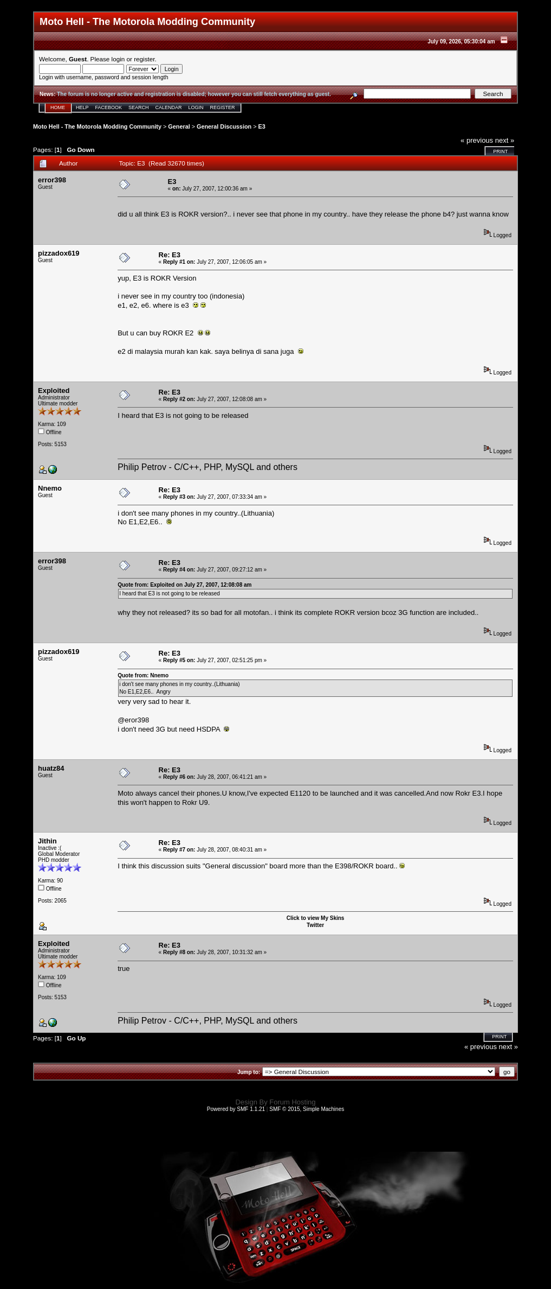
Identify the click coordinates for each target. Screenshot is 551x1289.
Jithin (47, 841)
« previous (477, 140)
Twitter (315, 925)
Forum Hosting (292, 1102)
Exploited (54, 390)
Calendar (168, 107)
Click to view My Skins (316, 918)
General (179, 126)
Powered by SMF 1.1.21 (236, 1109)
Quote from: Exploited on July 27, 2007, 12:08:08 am (184, 585)
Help (82, 107)
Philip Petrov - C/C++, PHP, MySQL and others (207, 467)
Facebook (108, 107)
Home (57, 107)
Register (222, 107)
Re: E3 (169, 255)
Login (196, 107)
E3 (261, 126)
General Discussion (224, 126)
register (144, 58)
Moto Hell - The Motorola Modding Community (97, 126)
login (118, 58)
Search (138, 107)
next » (504, 140)
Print (500, 151)
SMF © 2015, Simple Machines (306, 1109)
